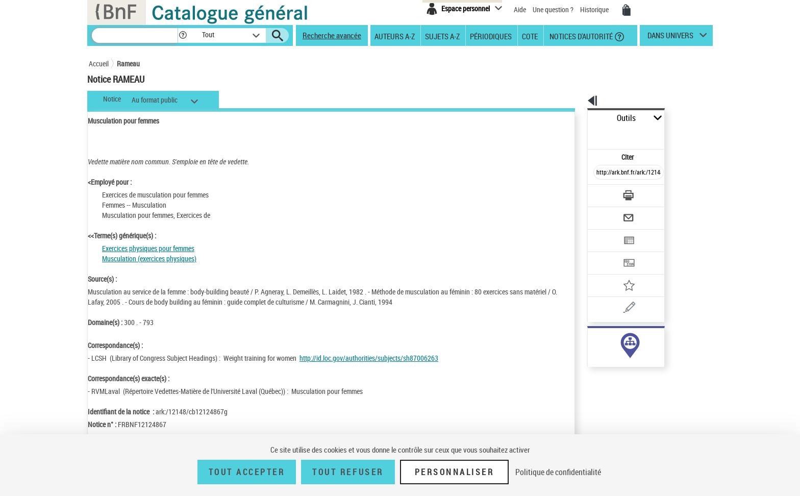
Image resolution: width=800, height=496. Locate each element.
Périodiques (491, 36)
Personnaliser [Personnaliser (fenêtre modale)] (454, 472)
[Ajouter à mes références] (606, 252)
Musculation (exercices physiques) (149, 258)
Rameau (128, 63)
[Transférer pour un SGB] (604, 233)
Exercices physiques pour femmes (148, 248)
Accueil (99, 63)
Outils (576, 118)
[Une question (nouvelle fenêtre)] (620, 272)
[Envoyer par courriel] (600, 193)
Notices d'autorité (580, 36)
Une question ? (553, 9)
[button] (182, 35)
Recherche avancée (332, 35)
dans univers (670, 37)
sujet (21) (591, 340)
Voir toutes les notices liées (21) (616, 361)
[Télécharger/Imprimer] (602, 173)
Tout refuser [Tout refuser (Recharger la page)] (347, 472)
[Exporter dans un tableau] (607, 213)
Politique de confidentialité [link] (558, 472)
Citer (584, 134)
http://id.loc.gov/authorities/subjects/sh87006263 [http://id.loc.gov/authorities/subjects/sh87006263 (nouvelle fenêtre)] (368, 358)
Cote (530, 36)
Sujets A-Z (442, 36)
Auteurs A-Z (394, 36)
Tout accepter (247, 472)
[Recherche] (135, 35)
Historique (595, 9)
